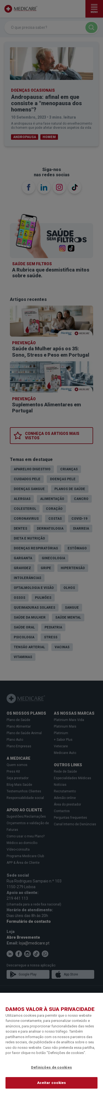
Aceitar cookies (51, 1083)
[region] (51, 1043)
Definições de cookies (51, 1067)
